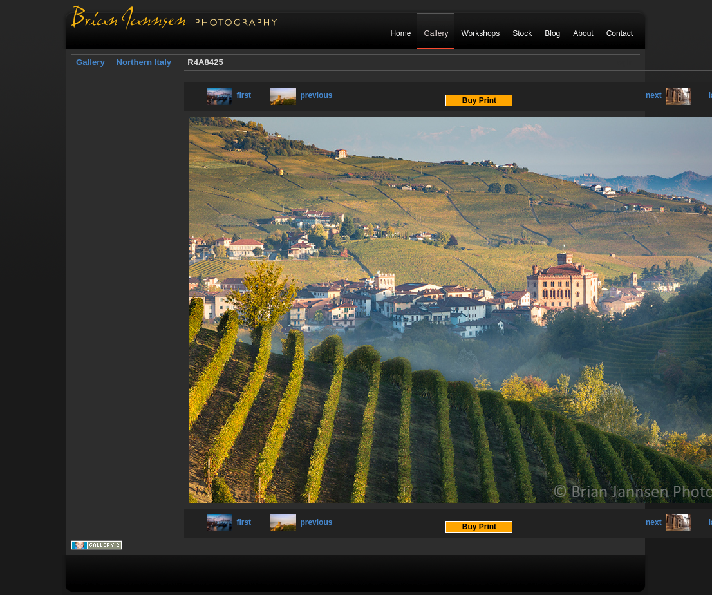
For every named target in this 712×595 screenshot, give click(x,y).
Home (400, 33)
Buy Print (479, 100)
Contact (619, 33)
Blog (552, 33)
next (668, 95)
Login (622, 62)
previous (301, 95)
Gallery (436, 33)
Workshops (480, 33)
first (229, 95)
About (583, 33)
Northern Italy (143, 62)
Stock (522, 33)
